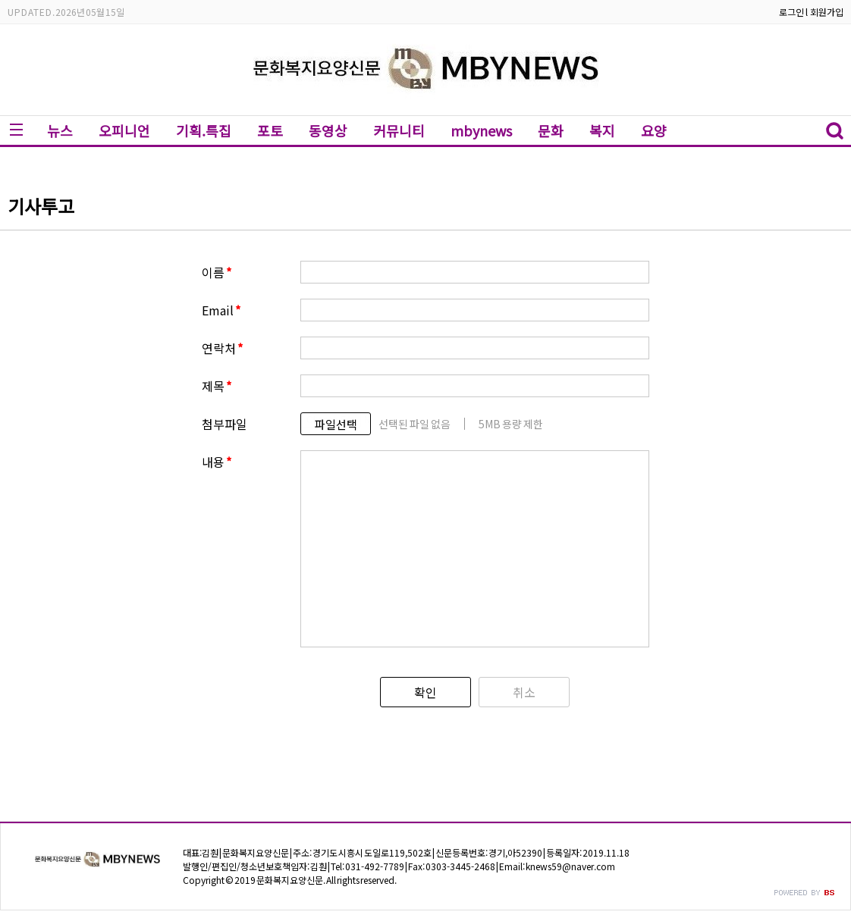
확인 (425, 692)
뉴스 (60, 130)
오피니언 (124, 130)
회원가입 (826, 11)
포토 (270, 130)
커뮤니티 (399, 130)
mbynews (481, 130)
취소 (524, 692)
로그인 (791, 11)
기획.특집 (203, 130)
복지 (602, 130)
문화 (551, 130)
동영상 (328, 130)
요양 (654, 130)
